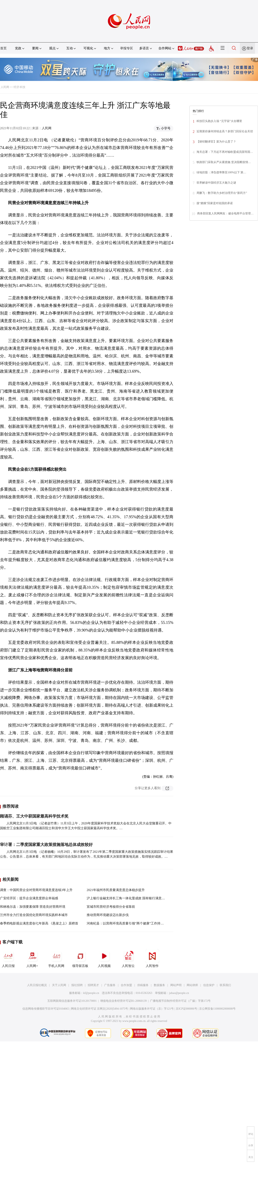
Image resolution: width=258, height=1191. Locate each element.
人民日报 (8, 958)
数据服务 (159, 985)
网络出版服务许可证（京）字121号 (152, 1008)
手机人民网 (56, 958)
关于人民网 (59, 985)
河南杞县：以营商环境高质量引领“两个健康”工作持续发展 (128, 923)
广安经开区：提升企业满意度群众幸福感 (29, 898)
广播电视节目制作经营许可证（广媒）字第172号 (180, 1000)
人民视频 (104, 958)
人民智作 (152, 958)
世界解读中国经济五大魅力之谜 (216, 182)
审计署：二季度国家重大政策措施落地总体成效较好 (46, 844)
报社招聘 (77, 985)
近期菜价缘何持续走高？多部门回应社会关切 (225, 131)
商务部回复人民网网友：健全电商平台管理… (225, 213)
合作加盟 (126, 985)
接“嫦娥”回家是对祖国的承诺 (215, 203)
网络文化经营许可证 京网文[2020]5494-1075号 (99, 1008)
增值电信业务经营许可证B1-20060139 (123, 1000)
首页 (3, 48)
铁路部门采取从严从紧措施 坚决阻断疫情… (224, 162)
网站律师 (192, 985)
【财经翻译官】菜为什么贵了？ (216, 141)
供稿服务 (143, 985)
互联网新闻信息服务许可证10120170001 (72, 1000)
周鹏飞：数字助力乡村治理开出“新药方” (222, 192)
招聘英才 (93, 985)
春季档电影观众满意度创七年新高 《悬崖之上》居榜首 (39, 923)
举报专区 (126, 48)
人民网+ (32, 958)
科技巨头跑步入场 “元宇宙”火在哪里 (219, 121)
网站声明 (176, 985)
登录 (250, 48)
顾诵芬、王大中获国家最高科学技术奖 (34, 816)
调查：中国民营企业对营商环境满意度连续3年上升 (36, 890)
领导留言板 (80, 958)
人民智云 (128, 958)
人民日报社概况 (37, 985)
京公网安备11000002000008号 (217, 1008)
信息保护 (208, 985)
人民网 (5, 87)
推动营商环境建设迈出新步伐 (108, 915)
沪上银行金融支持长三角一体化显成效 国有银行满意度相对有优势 (134, 898)
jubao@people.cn (179, 993)
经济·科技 (20, 87)
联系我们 (225, 985)
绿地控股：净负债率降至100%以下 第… (221, 172)
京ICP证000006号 (186, 1008)
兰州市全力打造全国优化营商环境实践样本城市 (34, 915)
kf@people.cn (91, 993)
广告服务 (109, 985)
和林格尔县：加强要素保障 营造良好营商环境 (32, 906)
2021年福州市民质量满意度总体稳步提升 (116, 890)
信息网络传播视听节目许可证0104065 (45, 1008)
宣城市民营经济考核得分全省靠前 (111, 906)
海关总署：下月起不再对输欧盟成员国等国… (225, 151)
